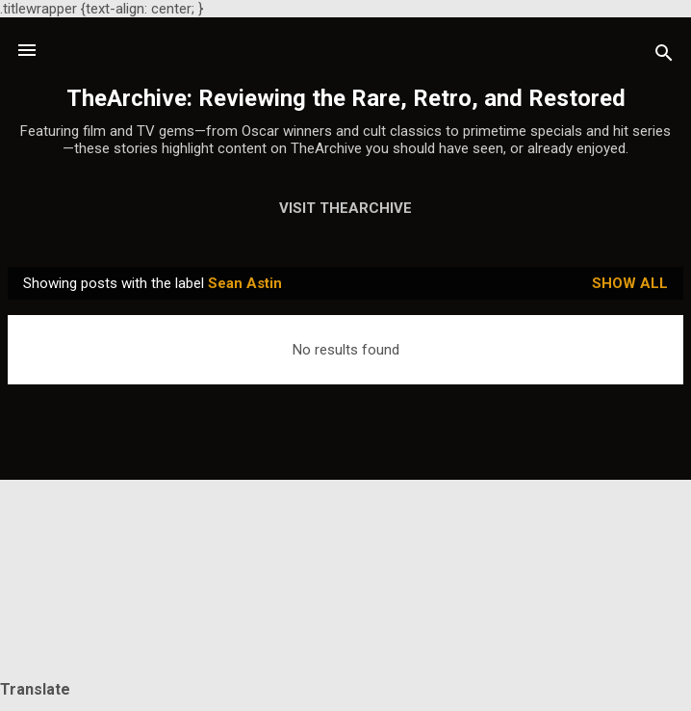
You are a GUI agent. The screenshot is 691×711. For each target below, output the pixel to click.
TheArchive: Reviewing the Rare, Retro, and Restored (346, 98)
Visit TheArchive (345, 208)
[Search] (664, 56)
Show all (630, 283)
